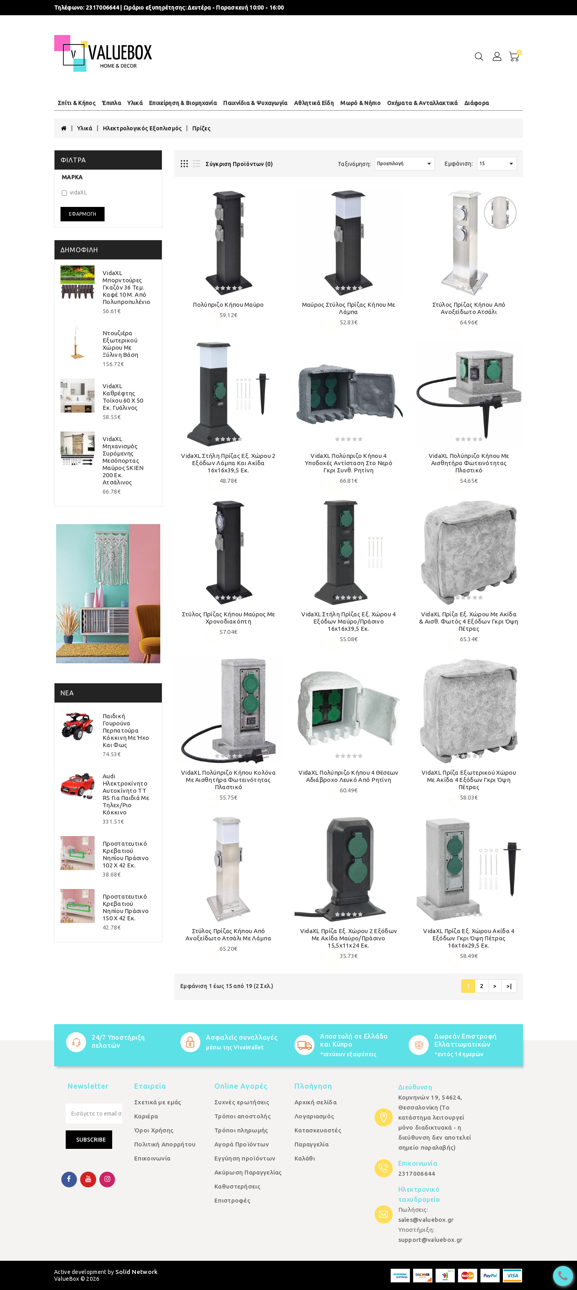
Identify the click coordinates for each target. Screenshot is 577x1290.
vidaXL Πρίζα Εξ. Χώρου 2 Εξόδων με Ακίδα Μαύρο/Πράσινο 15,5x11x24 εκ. (348, 938)
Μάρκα (72, 177)
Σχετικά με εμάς (158, 1102)
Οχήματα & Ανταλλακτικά (422, 103)
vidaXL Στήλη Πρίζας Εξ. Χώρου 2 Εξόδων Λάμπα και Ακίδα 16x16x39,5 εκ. (228, 463)
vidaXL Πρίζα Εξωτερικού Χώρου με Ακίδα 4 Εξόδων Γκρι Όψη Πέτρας (469, 779)
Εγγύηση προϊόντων (244, 1158)
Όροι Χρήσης (154, 1130)
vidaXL (74, 192)
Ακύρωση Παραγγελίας (248, 1172)
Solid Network (136, 1271)
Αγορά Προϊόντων (241, 1144)
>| (509, 986)
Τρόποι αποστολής (242, 1116)
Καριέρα (146, 1116)
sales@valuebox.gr (426, 1219)
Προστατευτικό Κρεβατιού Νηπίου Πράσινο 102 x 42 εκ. (126, 854)
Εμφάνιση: (459, 163)
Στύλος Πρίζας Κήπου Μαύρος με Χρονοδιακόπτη (228, 618)
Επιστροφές (232, 1200)
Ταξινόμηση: (354, 164)
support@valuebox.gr (430, 1239)
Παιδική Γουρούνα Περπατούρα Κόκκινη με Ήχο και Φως (126, 730)
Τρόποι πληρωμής (241, 1130)
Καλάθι (305, 1158)
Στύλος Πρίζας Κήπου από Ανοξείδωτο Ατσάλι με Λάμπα (228, 935)
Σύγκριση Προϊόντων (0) (239, 164)
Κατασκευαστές (318, 1130)
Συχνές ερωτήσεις (241, 1102)
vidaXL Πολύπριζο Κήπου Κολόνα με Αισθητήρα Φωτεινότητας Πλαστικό (228, 779)
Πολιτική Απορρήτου (165, 1144)
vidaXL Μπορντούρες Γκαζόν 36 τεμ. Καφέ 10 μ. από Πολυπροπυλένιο (126, 287)
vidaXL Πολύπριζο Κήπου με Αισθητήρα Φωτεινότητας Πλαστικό (469, 463)
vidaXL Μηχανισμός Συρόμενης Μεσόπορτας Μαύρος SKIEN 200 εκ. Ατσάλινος (123, 460)
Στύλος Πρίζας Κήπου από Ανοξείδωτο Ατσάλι (469, 308)
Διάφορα (476, 103)
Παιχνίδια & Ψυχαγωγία (255, 103)
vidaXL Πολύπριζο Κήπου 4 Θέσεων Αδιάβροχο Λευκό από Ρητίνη (348, 776)
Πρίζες (201, 128)
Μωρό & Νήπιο (360, 103)
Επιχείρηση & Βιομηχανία (183, 103)
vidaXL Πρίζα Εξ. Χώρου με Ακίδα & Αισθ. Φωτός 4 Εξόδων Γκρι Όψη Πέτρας (468, 621)
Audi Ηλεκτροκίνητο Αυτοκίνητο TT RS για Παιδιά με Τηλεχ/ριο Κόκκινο (126, 794)
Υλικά (135, 103)
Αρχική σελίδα (316, 1102)
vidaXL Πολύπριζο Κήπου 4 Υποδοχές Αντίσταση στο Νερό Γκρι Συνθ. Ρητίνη (348, 463)
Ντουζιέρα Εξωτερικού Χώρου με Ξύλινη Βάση (120, 344)
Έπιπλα (111, 103)
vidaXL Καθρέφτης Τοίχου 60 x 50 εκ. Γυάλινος (123, 397)
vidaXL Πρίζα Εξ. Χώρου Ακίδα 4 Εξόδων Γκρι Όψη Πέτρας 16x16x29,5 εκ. (468, 938)
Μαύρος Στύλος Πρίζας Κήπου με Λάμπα (348, 308)
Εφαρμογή (82, 214)
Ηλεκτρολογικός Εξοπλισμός (142, 128)
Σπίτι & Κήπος (76, 103)
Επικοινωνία (152, 1158)
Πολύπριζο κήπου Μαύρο (228, 304)
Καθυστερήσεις (237, 1186)
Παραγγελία (312, 1144)
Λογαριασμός (314, 1116)
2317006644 (102, 7)
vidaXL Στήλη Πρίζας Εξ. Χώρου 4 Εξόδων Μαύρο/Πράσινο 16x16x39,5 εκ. (348, 621)
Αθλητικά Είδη (314, 103)
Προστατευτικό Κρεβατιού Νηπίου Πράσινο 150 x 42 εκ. (126, 907)
